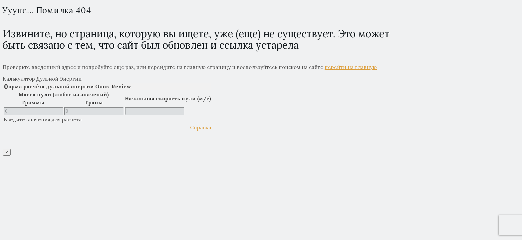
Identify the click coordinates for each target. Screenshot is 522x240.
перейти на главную (351, 67)
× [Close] (6, 152)
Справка (200, 127)
